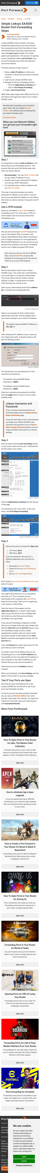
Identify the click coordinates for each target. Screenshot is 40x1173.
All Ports (4, 1149)
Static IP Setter (29, 175)
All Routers (5, 1146)
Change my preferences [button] (24, 1165)
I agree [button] (24, 1157)
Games (4, 1151)
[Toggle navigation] (36, 10)
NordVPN (23, 232)
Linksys (19, 19)
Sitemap (4, 1137)
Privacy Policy (6, 1162)
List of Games (25, 566)
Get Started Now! (9, 118)
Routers (11, 19)
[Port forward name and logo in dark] (14, 10)
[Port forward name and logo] (10, 3)
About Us (4, 1160)
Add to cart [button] (31, 3)
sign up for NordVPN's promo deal (25, 581)
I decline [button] (24, 1161)
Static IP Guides (14, 188)
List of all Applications (23, 574)
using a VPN (22, 211)
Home (3, 19)
